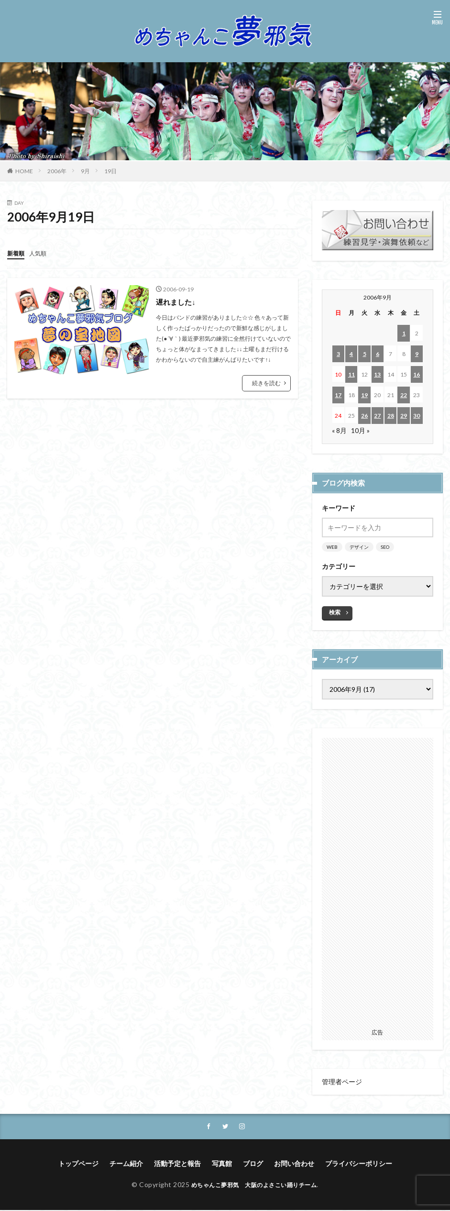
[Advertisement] (377, 881)
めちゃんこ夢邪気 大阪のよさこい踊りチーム (254, 1185)
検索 (334, 612)
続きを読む (266, 382)
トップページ (78, 1164)
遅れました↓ (177, 301)
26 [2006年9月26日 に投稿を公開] (364, 415)
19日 (110, 171)
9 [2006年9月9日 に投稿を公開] (416, 353)
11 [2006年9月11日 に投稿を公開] (351, 374)
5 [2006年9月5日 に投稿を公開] (364, 353)
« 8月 (339, 430)
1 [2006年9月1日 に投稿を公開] (404, 333)
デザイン (359, 547)
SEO (385, 547)
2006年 (56, 171)
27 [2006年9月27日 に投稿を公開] (377, 415)
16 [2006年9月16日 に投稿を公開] (416, 374)
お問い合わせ (294, 1164)
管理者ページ (342, 1082)
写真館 (222, 1164)
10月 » (360, 430)
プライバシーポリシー (358, 1164)
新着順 (17, 253)
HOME (24, 171)
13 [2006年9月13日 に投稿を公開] (377, 374)
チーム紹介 (126, 1164)
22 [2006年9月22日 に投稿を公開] (403, 395)
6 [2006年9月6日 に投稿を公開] (377, 353)
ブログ (253, 1164)
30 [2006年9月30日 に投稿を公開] (416, 415)
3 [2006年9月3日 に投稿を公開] (338, 353)
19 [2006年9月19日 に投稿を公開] (364, 395)
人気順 (42, 253)
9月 (85, 171)
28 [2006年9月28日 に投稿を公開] (390, 415)
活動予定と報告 (177, 1164)
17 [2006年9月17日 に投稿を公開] (338, 395)
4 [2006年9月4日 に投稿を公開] (351, 353)
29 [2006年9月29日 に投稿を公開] (403, 415)
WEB (332, 547)
